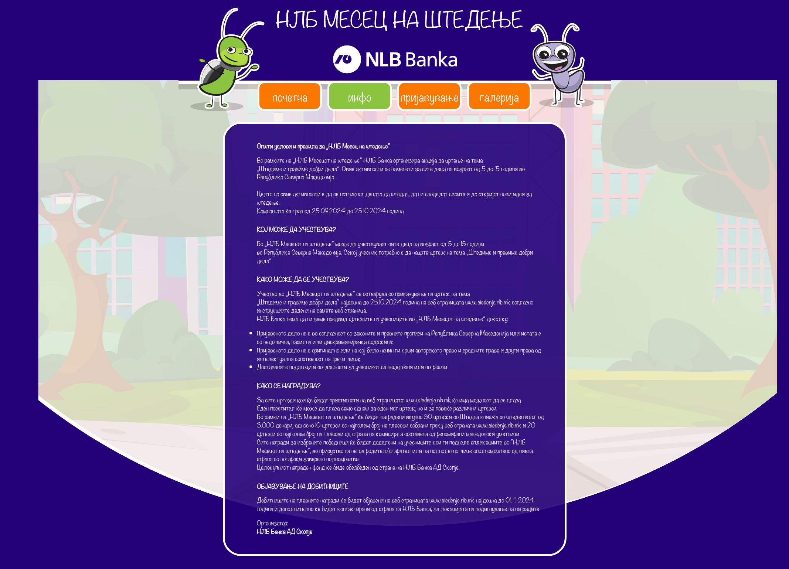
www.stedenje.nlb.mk (488, 301)
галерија (499, 96)
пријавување (430, 96)
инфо (359, 96)
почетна (289, 96)
